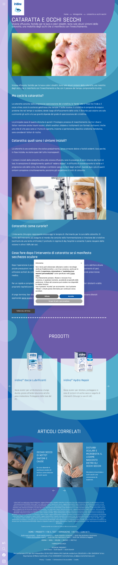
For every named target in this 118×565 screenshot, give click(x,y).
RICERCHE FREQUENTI (59, 547)
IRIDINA (44, 540)
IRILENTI (65, 540)
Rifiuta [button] (47, 296)
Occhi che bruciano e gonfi (36, 537)
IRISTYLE (74, 540)
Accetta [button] (71, 296)
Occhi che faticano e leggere (83, 537)
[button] (108, 386)
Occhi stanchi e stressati (63, 535)
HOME (31, 532)
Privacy (41, 560)
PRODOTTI (40, 532)
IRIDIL (51, 540)
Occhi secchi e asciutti (45, 535)
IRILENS (57, 540)
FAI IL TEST (52, 532)
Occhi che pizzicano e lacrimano (86, 535)
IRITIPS (75, 532)
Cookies (48, 560)
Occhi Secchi (58, 549)
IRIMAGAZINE (64, 532)
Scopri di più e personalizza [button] (59, 301)
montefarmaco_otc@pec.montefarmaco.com (78, 556)
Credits (76, 560)
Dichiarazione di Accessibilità (62, 560)
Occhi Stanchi (69, 549)
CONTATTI (85, 532)
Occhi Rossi (48, 549)
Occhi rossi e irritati (28, 535)
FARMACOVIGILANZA (59, 544)
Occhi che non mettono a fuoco (59, 537)
